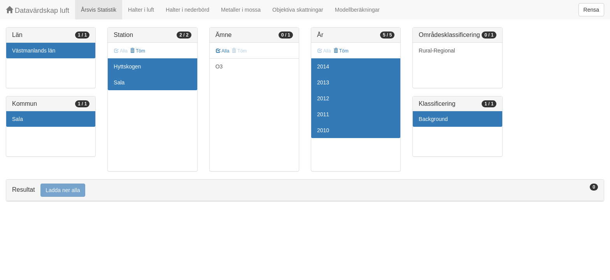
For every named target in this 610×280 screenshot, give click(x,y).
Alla (223, 51)
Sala (17, 119)
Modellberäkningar (357, 10)
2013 (323, 82)
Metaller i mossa (241, 10)
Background (433, 119)
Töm (137, 51)
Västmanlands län (33, 50)
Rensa (591, 10)
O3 (219, 66)
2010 (323, 130)
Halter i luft (141, 10)
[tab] (305, 190)
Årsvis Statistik (98, 10)
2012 (323, 98)
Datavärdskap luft (37, 10)
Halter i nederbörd (187, 10)
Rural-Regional (437, 50)
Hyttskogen (127, 66)
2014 (323, 66)
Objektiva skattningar (297, 10)
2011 (323, 114)
